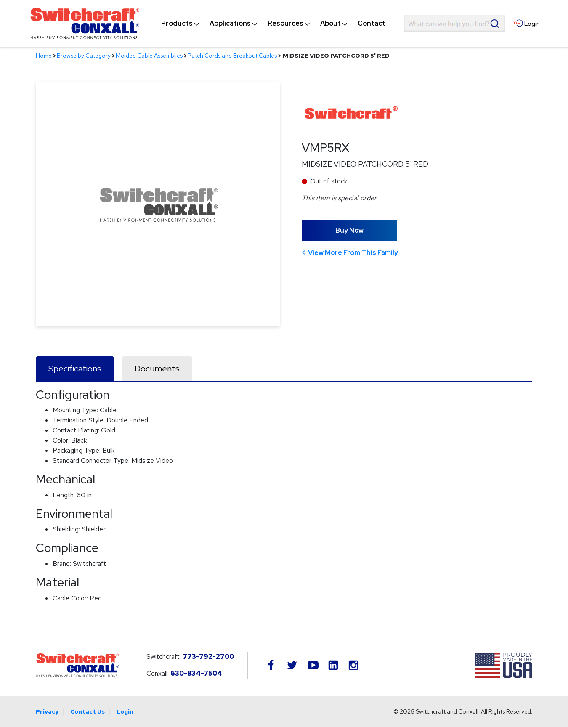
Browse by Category (84, 55)
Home (44, 55)
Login (125, 711)
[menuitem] (177, 23)
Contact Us (87, 711)
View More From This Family (353, 252)
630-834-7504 (196, 673)
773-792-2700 (208, 656)
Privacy (47, 711)
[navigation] (273, 23)
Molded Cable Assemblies (149, 55)
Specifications (74, 368)
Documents (157, 368)
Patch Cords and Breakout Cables (232, 55)
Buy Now (349, 230)
